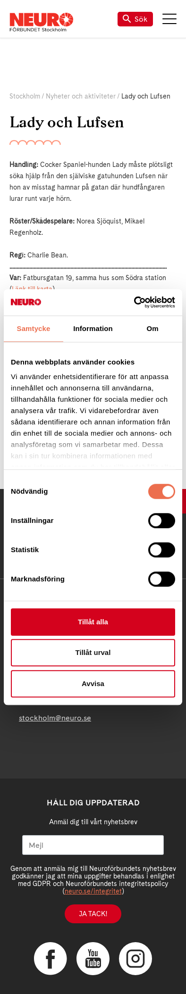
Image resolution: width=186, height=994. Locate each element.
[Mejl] (93, 845)
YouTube (93, 958)
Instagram (135, 958)
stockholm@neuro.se (55, 717)
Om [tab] (152, 328)
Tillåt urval (93, 652)
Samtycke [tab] (34, 328)
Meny (169, 18)
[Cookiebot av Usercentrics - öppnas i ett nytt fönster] (134, 302)
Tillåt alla (93, 622)
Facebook (50, 958)
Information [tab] (93, 328)
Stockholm (24, 96)
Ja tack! (93, 914)
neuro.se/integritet (93, 891)
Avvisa (93, 683)
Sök (135, 19)
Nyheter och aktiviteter (81, 96)
